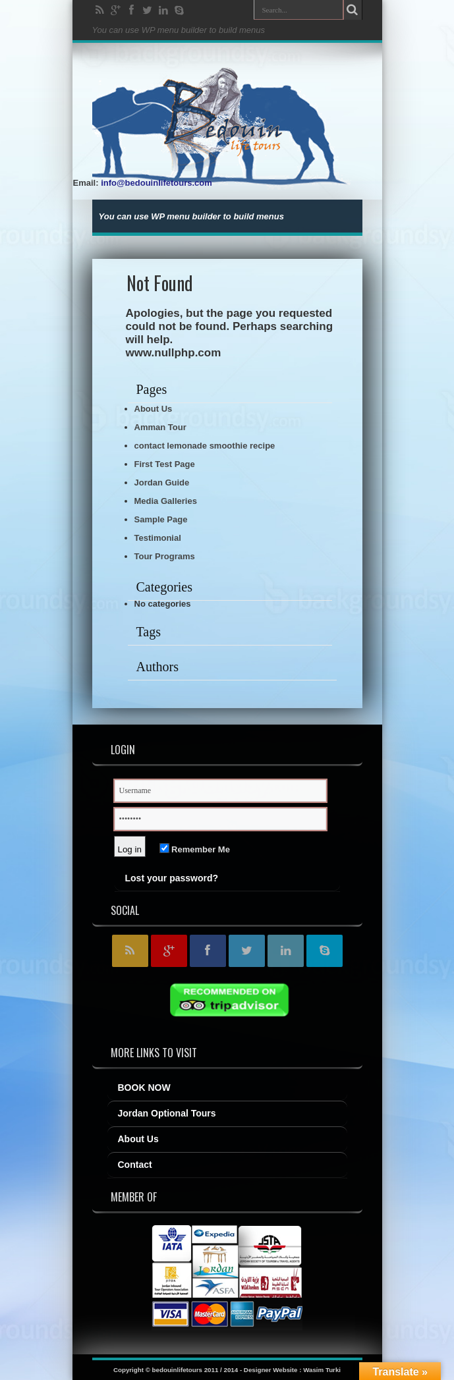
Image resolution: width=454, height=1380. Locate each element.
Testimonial (157, 538)
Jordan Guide (162, 482)
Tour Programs (164, 556)
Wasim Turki (322, 1369)
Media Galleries (165, 501)
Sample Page (161, 519)
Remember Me (194, 849)
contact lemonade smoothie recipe (204, 446)
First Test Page (164, 464)
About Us (153, 409)
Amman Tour (160, 427)
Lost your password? (172, 878)
